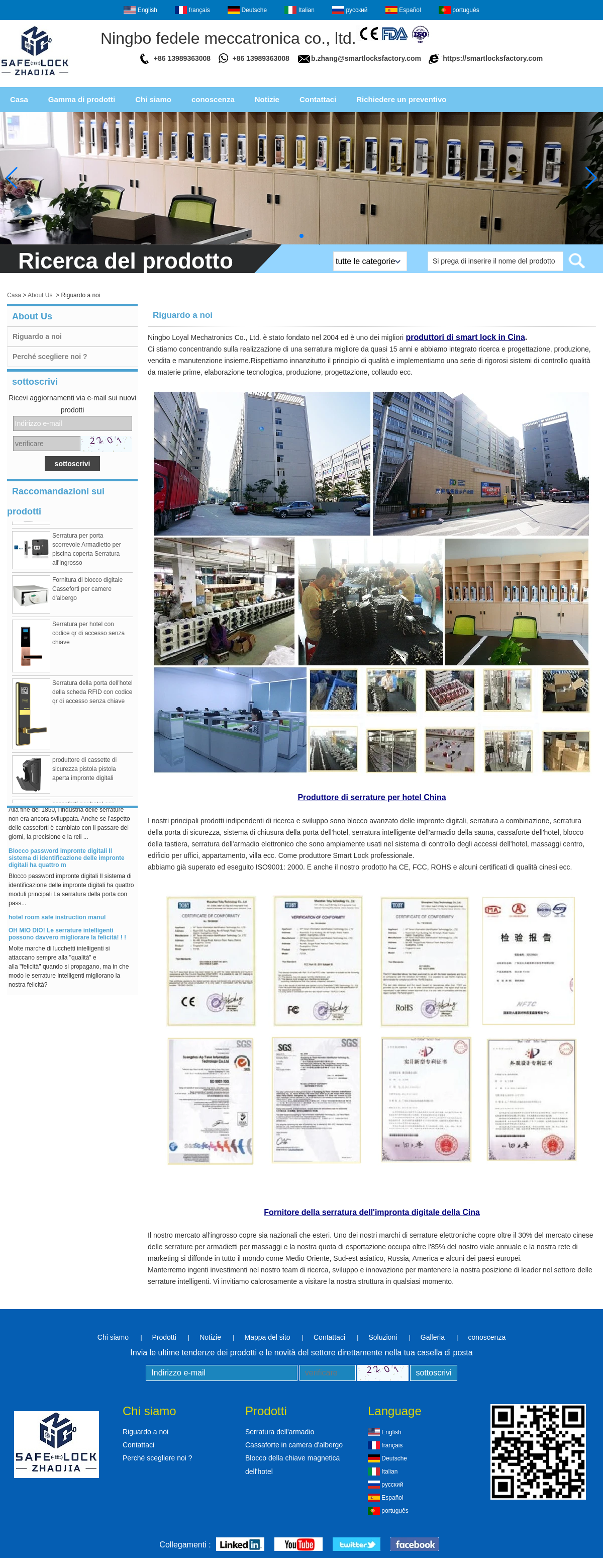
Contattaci (317, 99)
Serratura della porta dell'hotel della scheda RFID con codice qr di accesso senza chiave (92, 694)
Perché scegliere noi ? (50, 357)
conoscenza (213, 99)
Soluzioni (382, 1337)
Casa (19, 99)
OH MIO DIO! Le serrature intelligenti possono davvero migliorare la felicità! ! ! (67, 936)
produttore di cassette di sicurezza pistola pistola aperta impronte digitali (84, 771)
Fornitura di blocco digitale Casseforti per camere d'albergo (87, 590)
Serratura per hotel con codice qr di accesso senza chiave (88, 635)
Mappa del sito (267, 1337)
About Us (40, 295)
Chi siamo (153, 99)
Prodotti (164, 1337)
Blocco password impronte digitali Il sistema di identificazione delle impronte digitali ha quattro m (67, 860)
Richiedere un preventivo (401, 99)
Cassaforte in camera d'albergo (294, 1445)
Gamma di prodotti (81, 99)
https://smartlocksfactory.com (493, 58)
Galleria (433, 1337)
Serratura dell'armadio (279, 1432)
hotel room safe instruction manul (57, 919)
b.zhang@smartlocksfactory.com (366, 58)
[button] (301, 236)
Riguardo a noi (37, 336)
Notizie (267, 99)
